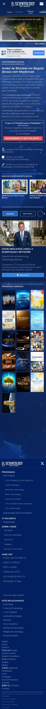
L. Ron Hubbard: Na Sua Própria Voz (19, 479)
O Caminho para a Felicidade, (18, 95)
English (5, 640)
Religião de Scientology (13, 630)
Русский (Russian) (10, 678)
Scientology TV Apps (12, 579)
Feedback (8, 543)
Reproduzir (22, 275)
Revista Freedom (10, 634)
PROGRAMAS (8, 470)
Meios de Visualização (12, 533)
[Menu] (4, 3)
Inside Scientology (12, 483)
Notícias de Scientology (13, 626)
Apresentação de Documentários (17, 511)
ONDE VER (7, 553)
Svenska (5, 681)
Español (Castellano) (11, 654)
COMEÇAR (39, 53)
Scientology (8, 603)
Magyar (5, 660)
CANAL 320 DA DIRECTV (14, 556)
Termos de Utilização (9, 697)
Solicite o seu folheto (15, 158)
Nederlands (7, 669)
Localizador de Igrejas (12, 614)
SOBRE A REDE (9, 525)
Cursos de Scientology (12, 606)
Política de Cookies (8, 700)
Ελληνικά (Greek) (9, 649)
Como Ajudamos (10, 622)
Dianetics (7, 618)
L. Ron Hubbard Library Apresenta (18, 502)
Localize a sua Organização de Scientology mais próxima (22, 150)
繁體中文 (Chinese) (10, 684)
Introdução (8, 529)
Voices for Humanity (13, 497)
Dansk (4, 643)
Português (6, 675)
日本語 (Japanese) (10, 666)
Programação (9, 520)
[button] (44, 213)
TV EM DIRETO (9, 517)
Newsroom (8, 538)
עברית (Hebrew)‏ (9, 657)
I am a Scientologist (12, 507)
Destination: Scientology (14, 488)
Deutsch (5, 646)
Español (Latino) (9, 651)
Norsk (4, 672)
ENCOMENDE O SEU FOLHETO (23, 138)
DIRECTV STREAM (11, 561)
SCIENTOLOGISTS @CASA (13, 62)
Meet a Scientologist (13, 493)
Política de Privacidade (9, 703)
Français (5, 687)
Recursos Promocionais (13, 547)
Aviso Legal (6, 706)
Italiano (5, 663)
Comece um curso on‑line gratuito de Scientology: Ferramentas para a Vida (20, 165)
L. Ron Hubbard (10, 610)
